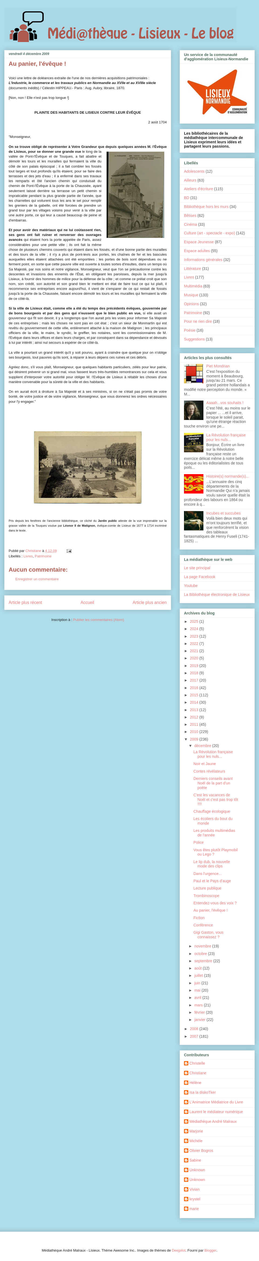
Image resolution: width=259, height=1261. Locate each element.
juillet (199, 975)
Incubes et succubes (223, 513)
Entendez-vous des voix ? (215, 903)
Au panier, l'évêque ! (210, 910)
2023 (194, 636)
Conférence (203, 925)
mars (199, 1005)
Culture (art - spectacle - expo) (209, 233)
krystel (194, 1199)
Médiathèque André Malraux (213, 1121)
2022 (194, 643)
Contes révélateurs (209, 771)
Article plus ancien (149, 602)
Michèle (195, 1141)
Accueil (87, 602)
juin (197, 983)
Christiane (197, 1073)
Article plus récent (25, 602)
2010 (194, 731)
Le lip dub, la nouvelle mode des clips (211, 864)
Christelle (197, 1063)
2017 (194, 680)
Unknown (197, 1170)
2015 (194, 695)
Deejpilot (179, 1250)
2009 (194, 739)
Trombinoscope (206, 896)
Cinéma (190, 224)
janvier (200, 1019)
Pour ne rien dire (198, 321)
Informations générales (203, 260)
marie (194, 1209)
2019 (194, 665)
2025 (194, 621)
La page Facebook (199, 577)
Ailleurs (190, 180)
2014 (194, 702)
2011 (194, 724)
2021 (194, 651)
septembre (203, 961)
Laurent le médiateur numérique (216, 1112)
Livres (28, 556)
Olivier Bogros (201, 1150)
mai (197, 990)
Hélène (195, 1083)
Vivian (194, 1189)
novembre (203, 946)
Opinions (191, 304)
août (198, 968)
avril (198, 997)
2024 (194, 629)
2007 (194, 1036)
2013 (194, 710)
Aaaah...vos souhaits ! (225, 403)
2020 (194, 658)
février (200, 1012)
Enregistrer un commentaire (37, 579)
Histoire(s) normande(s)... (227, 476)
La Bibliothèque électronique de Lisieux (217, 594)
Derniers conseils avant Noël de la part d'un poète (213, 783)
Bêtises (190, 215)
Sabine (195, 1160)
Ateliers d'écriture (198, 189)
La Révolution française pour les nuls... (226, 437)
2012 (194, 717)
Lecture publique (207, 888)
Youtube (191, 585)
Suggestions (194, 339)
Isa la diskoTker (202, 1092)
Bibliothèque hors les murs (206, 206)
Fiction (199, 918)
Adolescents (194, 171)
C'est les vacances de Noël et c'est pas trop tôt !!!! (215, 799)
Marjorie (196, 1131)
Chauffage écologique (211, 811)
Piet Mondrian (218, 366)
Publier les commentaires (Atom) (98, 620)
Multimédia (193, 286)
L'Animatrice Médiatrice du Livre (216, 1102)
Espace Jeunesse (199, 242)
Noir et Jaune (204, 764)
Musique (191, 295)
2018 (194, 673)
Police (198, 842)
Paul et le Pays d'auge (212, 881)
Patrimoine (43, 556)
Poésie (190, 330)
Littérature (192, 268)
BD (186, 198)
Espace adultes (197, 251)
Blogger (210, 1250)
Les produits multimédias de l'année (214, 832)
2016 (194, 688)
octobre (201, 953)
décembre (203, 746)
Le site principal (197, 568)
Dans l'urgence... (207, 873)
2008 (194, 1029)
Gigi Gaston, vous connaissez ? (208, 934)
